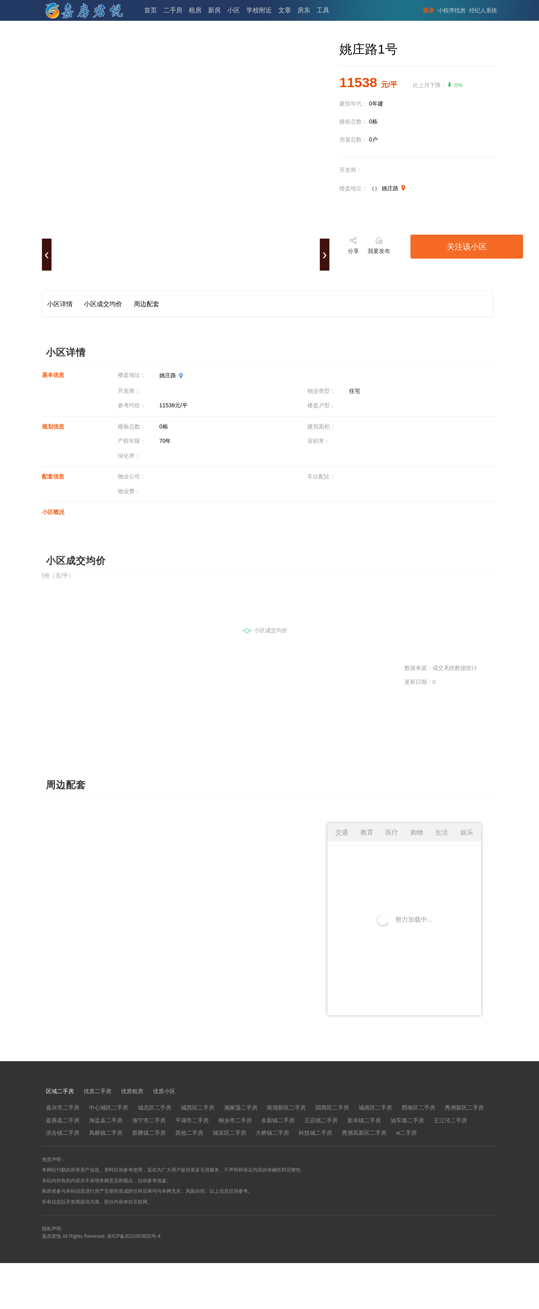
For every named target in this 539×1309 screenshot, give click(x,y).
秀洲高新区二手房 (364, 1133)
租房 (195, 10)
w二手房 (406, 1133)
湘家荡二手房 (241, 1107)
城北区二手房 (154, 1107)
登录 (428, 10)
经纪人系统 (483, 10)
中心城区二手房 (108, 1107)
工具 (323, 10)
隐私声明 (51, 1228)
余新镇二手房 (278, 1120)
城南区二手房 (375, 1107)
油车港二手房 (407, 1120)
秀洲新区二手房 (464, 1107)
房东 (303, 10)
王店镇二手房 (321, 1120)
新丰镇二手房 (364, 1120)
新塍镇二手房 (149, 1133)
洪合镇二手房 (62, 1133)
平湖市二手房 (192, 1120)
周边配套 (146, 304)
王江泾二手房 (450, 1120)
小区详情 (60, 304)
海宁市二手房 (149, 1120)
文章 (284, 10)
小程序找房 (452, 10)
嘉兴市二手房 (62, 1107)
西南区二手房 (418, 1107)
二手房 (172, 10)
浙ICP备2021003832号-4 (133, 1236)
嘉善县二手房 (62, 1120)
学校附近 (259, 10)
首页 (150, 10)
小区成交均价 (103, 304)
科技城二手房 (315, 1133)
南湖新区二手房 (286, 1107)
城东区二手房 (229, 1133)
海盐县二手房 (106, 1120)
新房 (214, 10)
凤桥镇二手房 (106, 1133)
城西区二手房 (197, 1107)
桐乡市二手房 (235, 1120)
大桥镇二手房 (272, 1133)
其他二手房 (189, 1133)
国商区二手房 (332, 1107)
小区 (233, 10)
